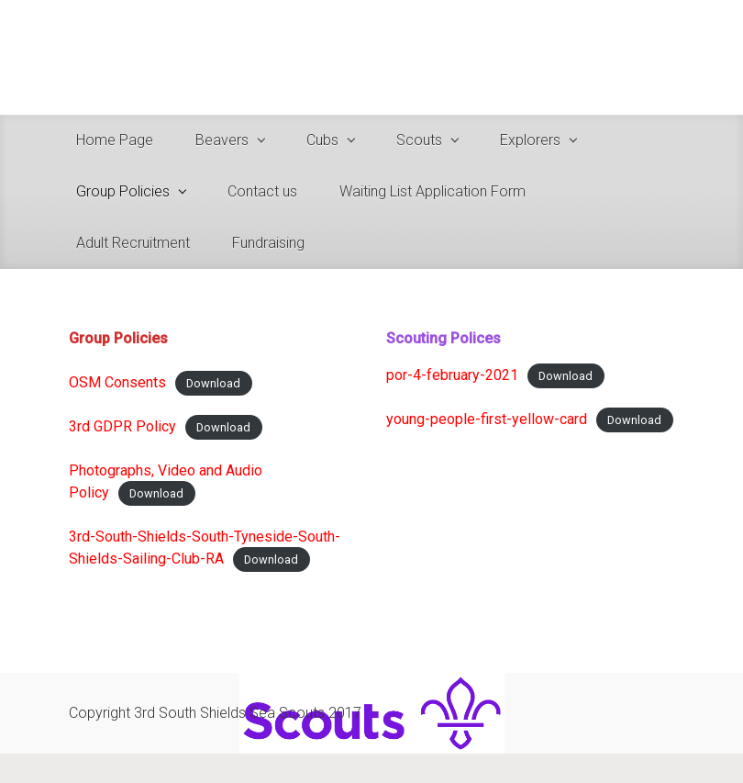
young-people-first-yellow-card (486, 419)
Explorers (530, 140)
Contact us (262, 191)
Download (213, 383)
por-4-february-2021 (452, 375)
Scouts (419, 140)
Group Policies (123, 191)
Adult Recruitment (133, 243)
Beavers (222, 140)
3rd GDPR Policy (122, 426)
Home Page (114, 140)
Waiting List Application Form (432, 191)
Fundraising (268, 243)
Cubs (322, 140)
